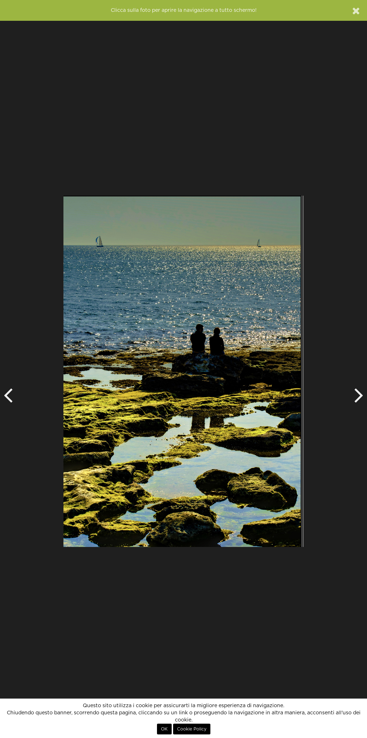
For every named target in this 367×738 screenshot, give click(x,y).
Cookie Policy (191, 729)
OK (164, 729)
